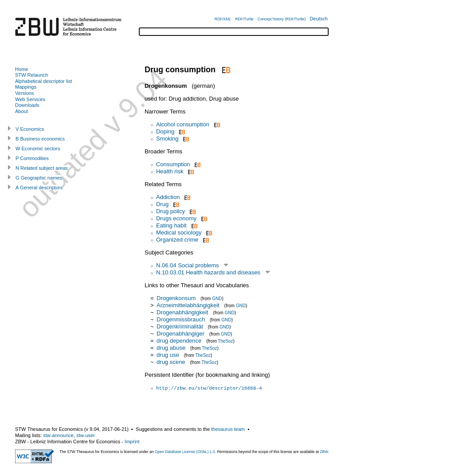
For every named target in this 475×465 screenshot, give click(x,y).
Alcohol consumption (182, 124)
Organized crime (177, 239)
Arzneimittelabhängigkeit (188, 305)
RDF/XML (223, 19)
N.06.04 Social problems (187, 265)
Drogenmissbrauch (181, 319)
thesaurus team (228, 429)
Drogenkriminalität (180, 326)
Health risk (169, 171)
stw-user (85, 435)
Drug (162, 204)
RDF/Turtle (244, 19)
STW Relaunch (31, 75)
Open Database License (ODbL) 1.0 (185, 451)
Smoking (167, 138)
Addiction (168, 197)
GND (217, 298)
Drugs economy (176, 218)
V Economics (30, 129)
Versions (24, 93)
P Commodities (32, 158)
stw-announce (58, 435)
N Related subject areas (42, 168)
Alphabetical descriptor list (43, 81)
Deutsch (319, 18)
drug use (168, 355)
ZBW (324, 451)
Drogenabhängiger (180, 333)
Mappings (25, 87)
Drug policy (170, 211)
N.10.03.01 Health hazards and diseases (208, 272)
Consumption (173, 164)
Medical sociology (179, 232)
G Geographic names (39, 177)
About (21, 111)
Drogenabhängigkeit (182, 312)
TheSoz (225, 341)
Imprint (132, 441)
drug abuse (171, 347)
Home (21, 69)
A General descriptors (39, 187)
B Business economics (40, 138)
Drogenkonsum (176, 298)
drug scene (171, 362)
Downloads (27, 105)
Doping (165, 131)
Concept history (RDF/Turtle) (282, 19)
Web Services (30, 99)
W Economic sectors (38, 148)
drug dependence (179, 340)
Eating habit (171, 225)
